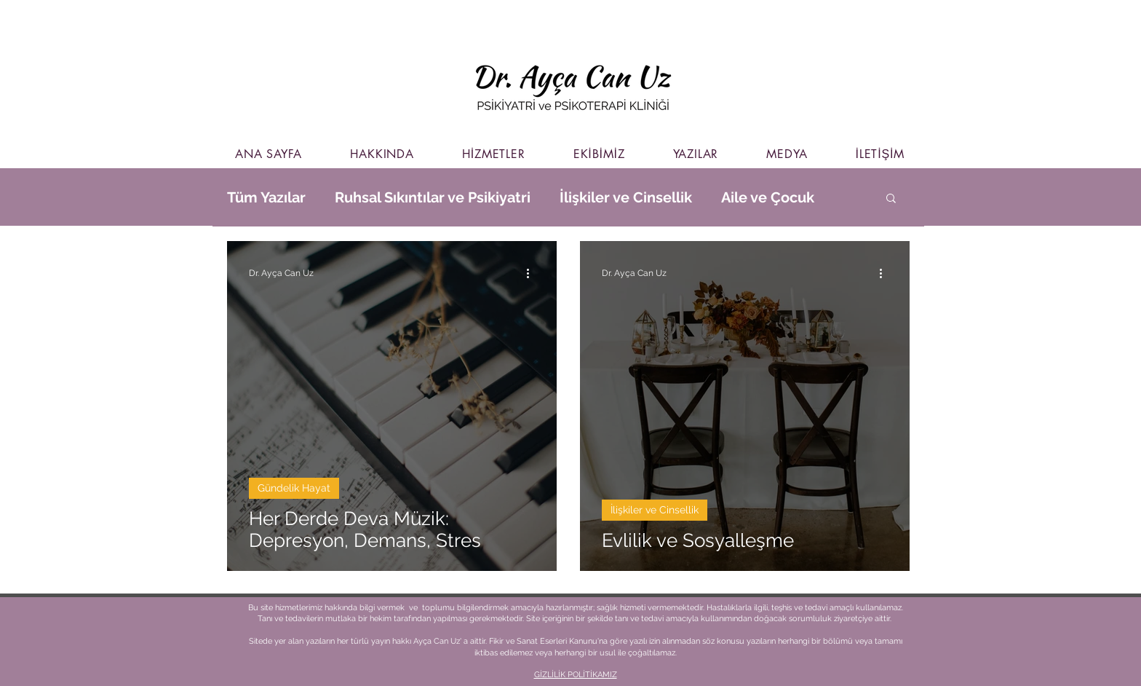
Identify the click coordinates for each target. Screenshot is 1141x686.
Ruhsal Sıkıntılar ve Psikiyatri (432, 197)
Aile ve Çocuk (767, 197)
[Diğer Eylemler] (532, 273)
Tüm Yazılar (266, 197)
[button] (891, 199)
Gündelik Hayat (294, 488)
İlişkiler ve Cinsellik (626, 197)
